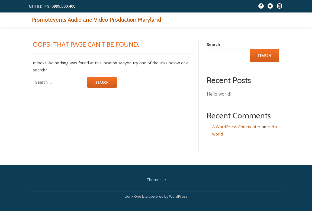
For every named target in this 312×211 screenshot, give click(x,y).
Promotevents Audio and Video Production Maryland (96, 19)
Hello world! (219, 94)
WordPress (178, 196)
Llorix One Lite (137, 196)
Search (213, 44)
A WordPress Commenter (236, 126)
